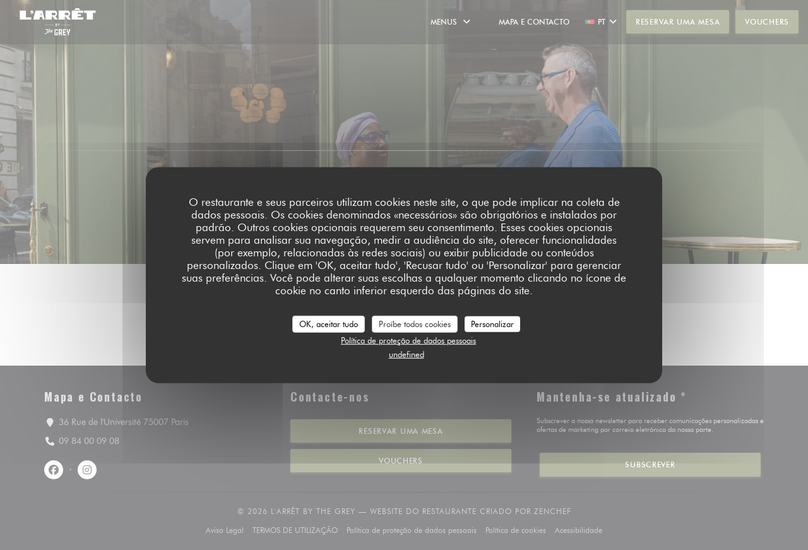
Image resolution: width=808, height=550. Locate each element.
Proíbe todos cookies (415, 323)
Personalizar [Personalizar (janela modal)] (492, 323)
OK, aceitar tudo (328, 323)
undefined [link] (406, 354)
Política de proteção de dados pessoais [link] (408, 340)
